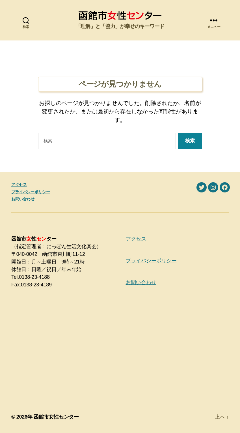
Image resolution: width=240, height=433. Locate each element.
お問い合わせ (22, 199)
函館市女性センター (56, 417)
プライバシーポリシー (30, 192)
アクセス (19, 184)
